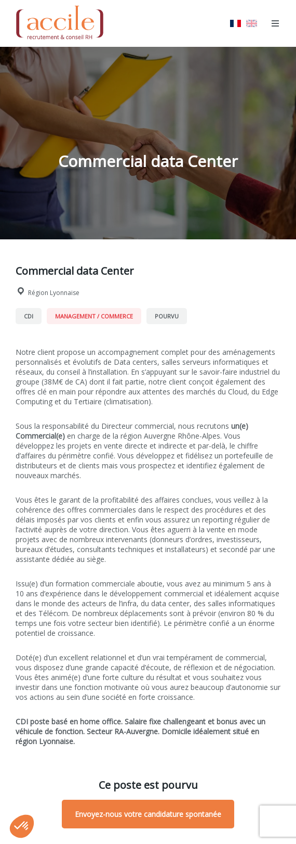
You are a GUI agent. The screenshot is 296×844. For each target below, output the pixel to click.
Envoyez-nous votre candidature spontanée (148, 814)
